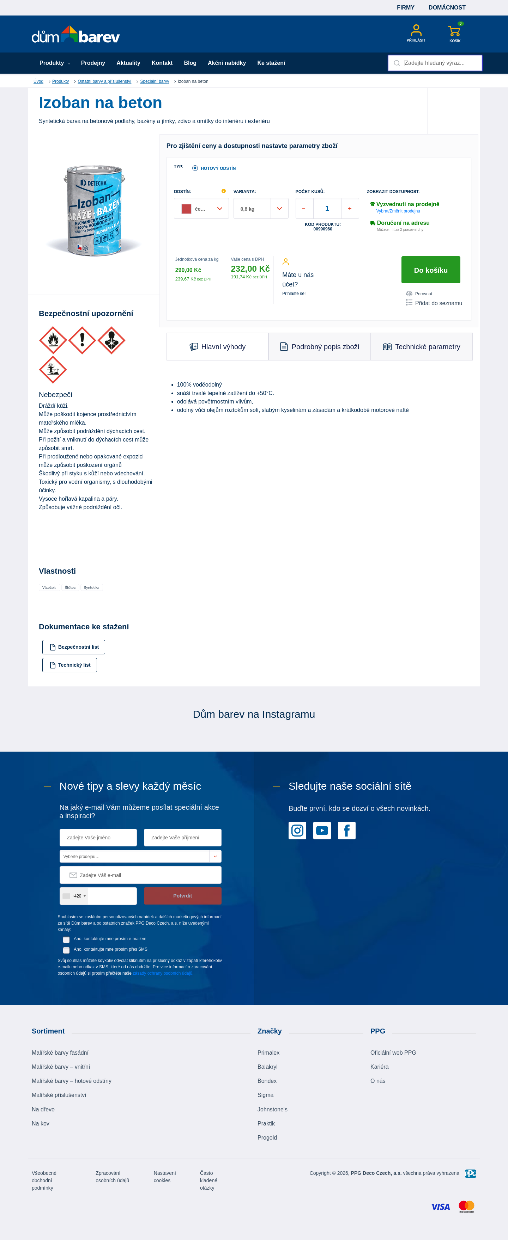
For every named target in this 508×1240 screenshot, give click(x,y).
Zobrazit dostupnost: (393, 192)
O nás (378, 1081)
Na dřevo (43, 1109)
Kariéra (379, 1067)
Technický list (70, 665)
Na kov (40, 1124)
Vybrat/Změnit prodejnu (398, 211)
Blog (190, 63)
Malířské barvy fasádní (60, 1053)
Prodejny (93, 63)
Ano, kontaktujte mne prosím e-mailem (110, 938)
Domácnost (447, 8)
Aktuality (128, 63)
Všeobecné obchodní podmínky (44, 1180)
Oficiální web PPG (393, 1053)
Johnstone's (273, 1109)
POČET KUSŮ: (310, 192)
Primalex (268, 1053)
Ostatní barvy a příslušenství (104, 81)
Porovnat (419, 294)
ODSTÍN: (182, 192)
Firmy (406, 8)
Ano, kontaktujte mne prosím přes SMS (110, 949)
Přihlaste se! (294, 293)
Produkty (55, 63)
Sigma (265, 1095)
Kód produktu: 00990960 (323, 227)
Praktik (266, 1124)
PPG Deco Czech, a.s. (376, 1173)
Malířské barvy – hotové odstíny (71, 1081)
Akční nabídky (227, 63)
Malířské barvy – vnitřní (61, 1067)
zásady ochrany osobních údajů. (163, 973)
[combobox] (435, 63)
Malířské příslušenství (59, 1095)
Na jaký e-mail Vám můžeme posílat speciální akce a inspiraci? (139, 811)
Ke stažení (271, 63)
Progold (267, 1138)
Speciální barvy (154, 81)
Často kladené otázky (208, 1180)
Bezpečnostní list (74, 647)
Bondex (267, 1081)
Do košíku (431, 270)
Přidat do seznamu (434, 302)
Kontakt (162, 63)
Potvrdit (182, 896)
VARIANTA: (245, 192)
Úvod (38, 81)
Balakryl (268, 1067)
